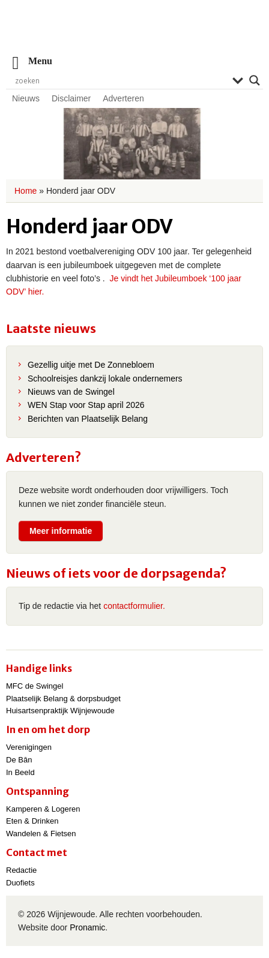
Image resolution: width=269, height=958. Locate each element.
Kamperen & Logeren (43, 808)
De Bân (19, 759)
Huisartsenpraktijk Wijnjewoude (60, 710)
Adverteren (123, 98)
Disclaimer (71, 98)
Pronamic (87, 927)
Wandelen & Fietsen (41, 833)
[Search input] (120, 80)
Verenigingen (29, 747)
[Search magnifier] (254, 80)
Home (25, 191)
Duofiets (20, 882)
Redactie (21, 870)
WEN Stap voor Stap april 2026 (86, 405)
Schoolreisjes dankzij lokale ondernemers (105, 378)
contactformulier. (134, 606)
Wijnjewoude (134, 33)
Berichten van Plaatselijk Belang (88, 419)
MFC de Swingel (34, 685)
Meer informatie (60, 531)
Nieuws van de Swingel (71, 392)
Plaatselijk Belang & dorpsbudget (63, 698)
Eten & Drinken (32, 820)
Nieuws (26, 98)
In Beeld (20, 772)
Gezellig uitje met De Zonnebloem (91, 365)
